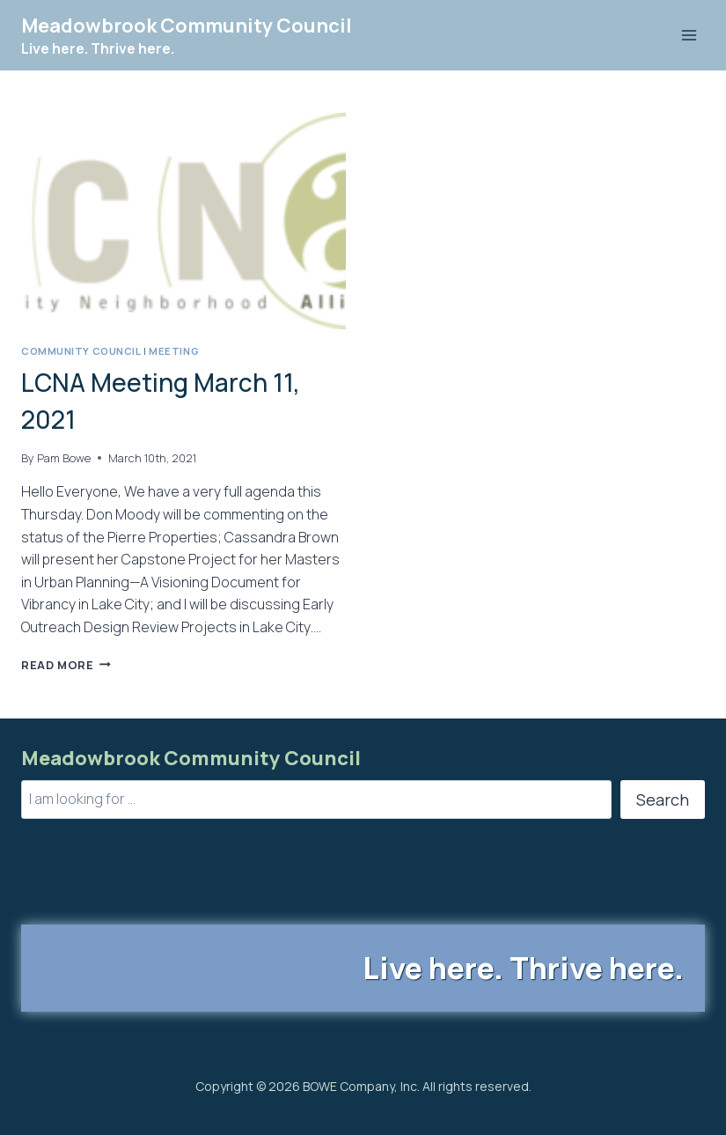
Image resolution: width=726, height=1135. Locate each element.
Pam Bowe (64, 458)
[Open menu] (688, 34)
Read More (66, 665)
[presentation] (183, 221)
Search (662, 799)
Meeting (174, 350)
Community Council (81, 350)
